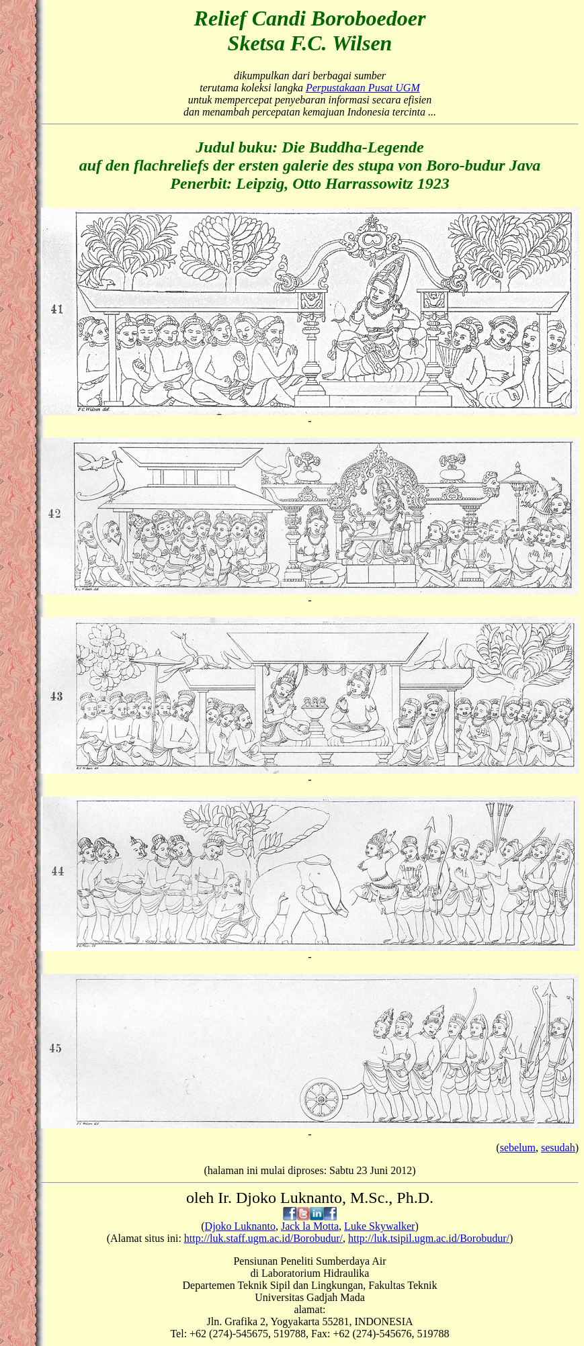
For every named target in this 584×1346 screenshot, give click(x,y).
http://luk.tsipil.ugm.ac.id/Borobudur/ (428, 1238)
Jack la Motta (310, 1226)
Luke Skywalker (379, 1226)
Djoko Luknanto (240, 1226)
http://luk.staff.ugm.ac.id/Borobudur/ (263, 1238)
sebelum (518, 1147)
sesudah (558, 1147)
